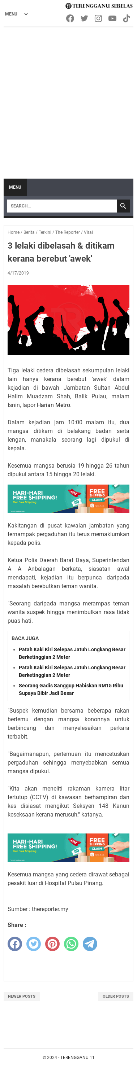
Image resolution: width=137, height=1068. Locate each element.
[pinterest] (52, 944)
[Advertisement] (68, 99)
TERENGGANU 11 (77, 1057)
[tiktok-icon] (127, 18)
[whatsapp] (71, 944)
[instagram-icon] (99, 18)
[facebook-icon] (70, 18)
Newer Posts (21, 996)
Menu (15, 187)
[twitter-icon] (84, 18)
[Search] (62, 206)
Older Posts (116, 996)
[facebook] (15, 944)
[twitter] (33, 944)
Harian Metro (53, 405)
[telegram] (90, 944)
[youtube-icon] (113, 18)
